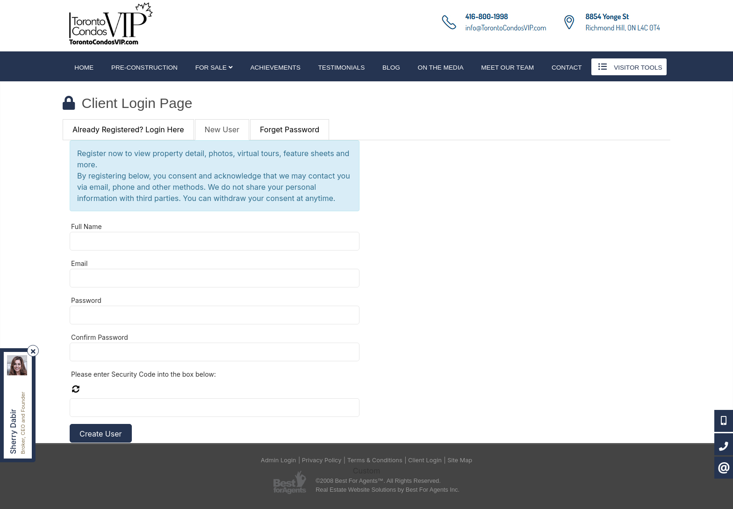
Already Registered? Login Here (128, 129)
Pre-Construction (144, 67)
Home (83, 67)
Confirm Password (99, 337)
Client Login (425, 460)
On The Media (441, 67)
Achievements (275, 67)
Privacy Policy (322, 460)
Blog (391, 67)
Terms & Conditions (374, 460)
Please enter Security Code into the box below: (143, 374)
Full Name (86, 226)
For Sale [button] (214, 67)
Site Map (459, 460)
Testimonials (341, 67)
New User (222, 129)
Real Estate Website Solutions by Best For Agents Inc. (388, 489)
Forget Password (289, 129)
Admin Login (278, 460)
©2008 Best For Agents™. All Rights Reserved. (378, 480)
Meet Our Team (507, 67)
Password (86, 300)
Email (79, 263)
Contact (567, 67)
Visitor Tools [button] (629, 67)
